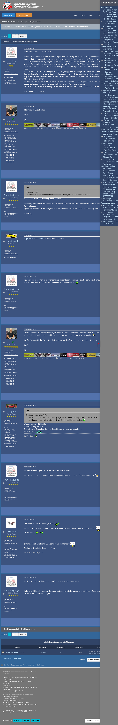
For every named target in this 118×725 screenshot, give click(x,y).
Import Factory (109, 194)
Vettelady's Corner (110, 106)
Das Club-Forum (110, 150)
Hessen (108, 62)
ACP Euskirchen (109, 171)
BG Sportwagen (109, 189)
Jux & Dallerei (109, 148)
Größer (35, 720)
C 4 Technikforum (110, 17)
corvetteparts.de (109, 219)
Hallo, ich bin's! (108, 141)
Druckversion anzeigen (12, 659)
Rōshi (18, 712)
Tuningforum (108, 40)
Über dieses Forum (110, 134)
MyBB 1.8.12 (14, 710)
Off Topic (106, 145)
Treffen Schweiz (111, 88)
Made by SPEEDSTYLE (15, 652)
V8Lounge (107, 198)
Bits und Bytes (108, 157)
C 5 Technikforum (110, 21)
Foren (83, 15)
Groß (26, 720)
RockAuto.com (108, 214)
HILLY (13, 61)
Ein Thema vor (27, 629)
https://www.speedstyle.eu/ (35, 238)
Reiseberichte (109, 95)
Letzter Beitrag (94, 653)
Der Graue (13, 531)
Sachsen (108, 72)
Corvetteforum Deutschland (13, 26)
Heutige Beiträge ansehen (31, 21)
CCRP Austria (108, 212)
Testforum (107, 164)
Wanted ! (106, 122)
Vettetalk (106, 92)
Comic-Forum (108, 159)
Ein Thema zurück (11, 629)
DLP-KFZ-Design (109, 191)
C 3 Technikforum (110, 14)
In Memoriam (109, 138)
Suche (91, 15)
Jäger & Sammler (109, 90)
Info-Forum (107, 168)
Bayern (108, 58)
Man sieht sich (108, 49)
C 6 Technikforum (110, 26)
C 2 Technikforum (110, 12)
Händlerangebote (33, 26)
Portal (75, 15)
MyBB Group (31, 710)
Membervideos (110, 99)
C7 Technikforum (109, 33)
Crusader (42, 652)
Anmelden (8, 15)
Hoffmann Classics (110, 210)
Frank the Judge (11, 195)
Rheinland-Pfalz (111, 69)
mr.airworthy (13, 241)
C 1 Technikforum (110, 10)
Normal (17, 720)
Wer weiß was (108, 125)
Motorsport (107, 143)
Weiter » (23, 36)
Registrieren (24, 15)
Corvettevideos (110, 104)
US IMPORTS (108, 223)
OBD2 (106, 44)
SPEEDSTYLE (47, 26)
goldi (13, 411)
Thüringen (109, 74)
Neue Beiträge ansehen (10, 21)
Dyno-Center (108, 173)
